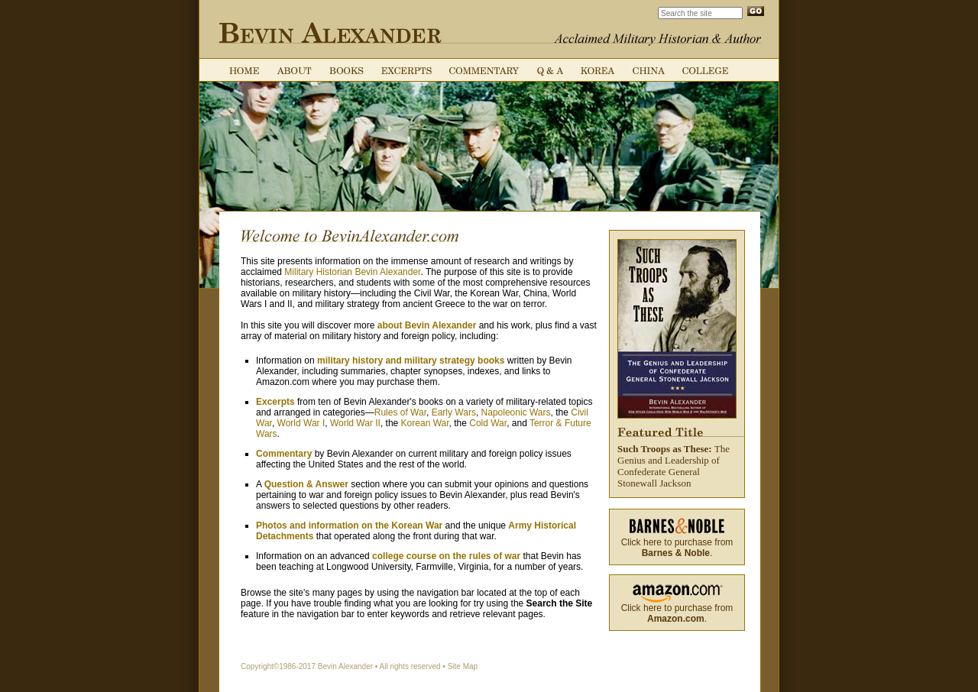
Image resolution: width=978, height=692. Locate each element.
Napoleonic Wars (516, 412)
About (294, 70)
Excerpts (406, 70)
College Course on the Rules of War (705, 70)
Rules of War (400, 412)
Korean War (425, 423)
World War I (301, 423)
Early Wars (454, 412)
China (649, 70)
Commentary (484, 70)
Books (346, 70)
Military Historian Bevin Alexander (352, 272)
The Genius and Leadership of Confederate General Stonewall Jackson (677, 364)
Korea (598, 70)
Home (244, 70)
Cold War (488, 423)
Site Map (463, 666)
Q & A (550, 70)
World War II (355, 423)
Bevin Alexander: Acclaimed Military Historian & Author (330, 33)
